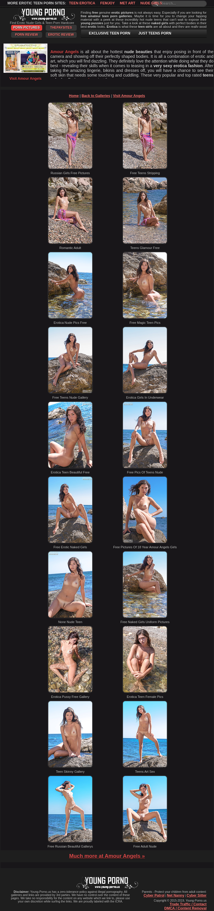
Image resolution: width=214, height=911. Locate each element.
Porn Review (26, 34)
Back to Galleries (96, 96)
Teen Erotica (82, 3)
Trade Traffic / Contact (188, 904)
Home (74, 96)
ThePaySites (61, 27)
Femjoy (107, 3)
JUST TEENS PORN (154, 33)
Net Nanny (175, 895)
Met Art (127, 3)
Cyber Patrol (153, 895)
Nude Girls (151, 3)
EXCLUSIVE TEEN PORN (109, 33)
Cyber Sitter (196, 895)
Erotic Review (61, 34)
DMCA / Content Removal (185, 908)
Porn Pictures (26, 27)
